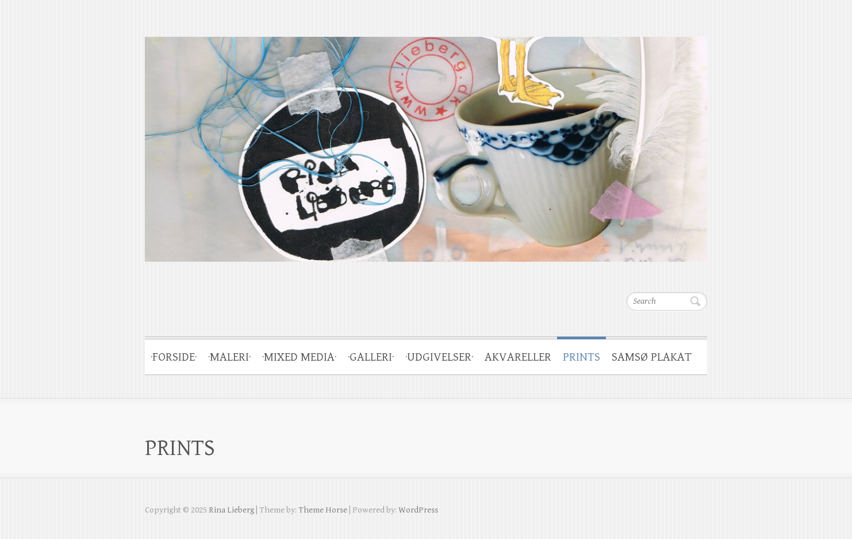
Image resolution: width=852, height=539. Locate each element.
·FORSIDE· (174, 357)
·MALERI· (229, 357)
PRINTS (581, 357)
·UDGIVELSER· (439, 357)
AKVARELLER (518, 357)
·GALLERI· (371, 357)
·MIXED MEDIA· (299, 357)
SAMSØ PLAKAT (652, 357)
